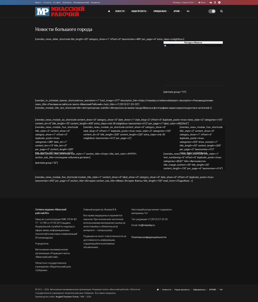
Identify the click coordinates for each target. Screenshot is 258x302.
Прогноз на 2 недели (213, 45)
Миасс (38, 2)
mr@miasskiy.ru (146, 225)
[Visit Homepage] (60, 11)
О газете (47, 2)
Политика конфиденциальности (148, 237)
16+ (188, 11)
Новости (119, 11)
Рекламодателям (81, 2)
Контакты (67, 2)
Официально (160, 11)
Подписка (95, 2)
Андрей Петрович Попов (67, 297)
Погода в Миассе (193, 42)
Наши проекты (138, 11)
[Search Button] (221, 11)
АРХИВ (177, 11)
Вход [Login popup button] (202, 2)
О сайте (57, 2)
